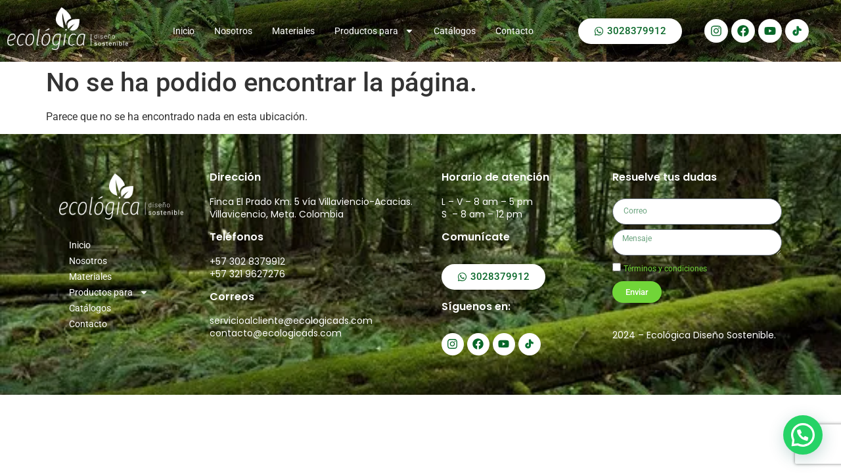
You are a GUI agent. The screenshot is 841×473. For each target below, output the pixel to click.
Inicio (183, 31)
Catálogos (455, 31)
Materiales (293, 31)
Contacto (514, 31)
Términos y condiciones (665, 268)
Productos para (374, 31)
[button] (803, 437)
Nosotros (233, 31)
